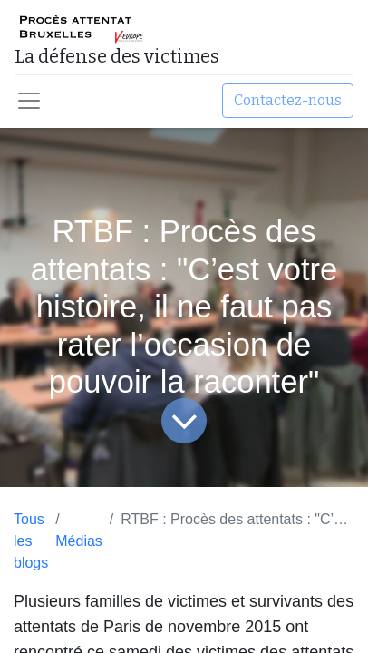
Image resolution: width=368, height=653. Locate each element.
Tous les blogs (31, 541)
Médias (78, 541)
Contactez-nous (288, 100)
